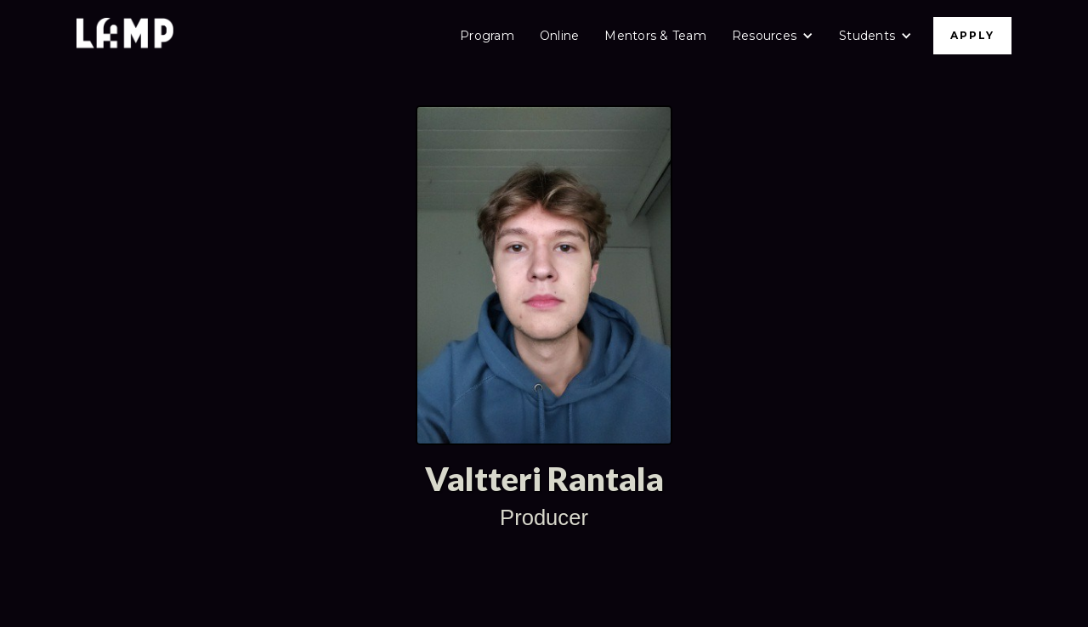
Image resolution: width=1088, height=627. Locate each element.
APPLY (972, 35)
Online (560, 35)
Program (487, 35)
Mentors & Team (655, 35)
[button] (772, 35)
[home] (124, 35)
